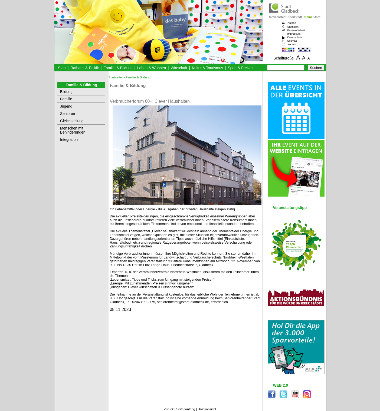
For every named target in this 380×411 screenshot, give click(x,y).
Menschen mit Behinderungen (72, 130)
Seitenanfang (185, 409)
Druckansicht (207, 409)
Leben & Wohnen (151, 68)
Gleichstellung (71, 121)
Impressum (294, 33)
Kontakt (292, 44)
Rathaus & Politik (84, 68)
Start (62, 68)
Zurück (168, 409)
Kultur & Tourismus (207, 68)
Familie (66, 99)
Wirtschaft (179, 68)
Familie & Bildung (118, 68)
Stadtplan (293, 26)
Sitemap (292, 40)
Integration (69, 140)
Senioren (67, 114)
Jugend (66, 106)
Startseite (115, 77)
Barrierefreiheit (296, 30)
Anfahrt (292, 22)
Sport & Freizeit (241, 68)
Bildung (66, 92)
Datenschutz (294, 37)
